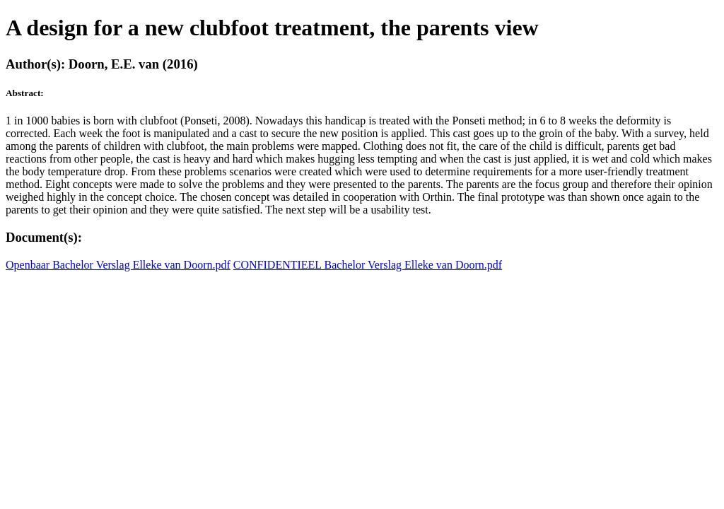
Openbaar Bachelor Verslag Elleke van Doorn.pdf (118, 265)
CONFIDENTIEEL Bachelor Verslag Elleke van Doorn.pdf (367, 265)
